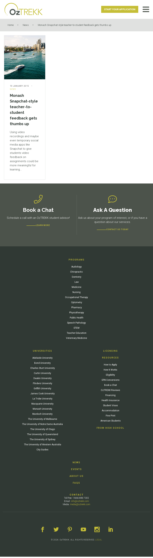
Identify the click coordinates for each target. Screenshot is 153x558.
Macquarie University (42, 405)
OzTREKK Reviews (110, 391)
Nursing (76, 293)
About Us (76, 477)
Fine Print (110, 417)
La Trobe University (42, 400)
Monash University (42, 410)
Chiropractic (76, 273)
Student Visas (110, 406)
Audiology (76, 268)
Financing (110, 396)
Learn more (43, 227)
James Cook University (42, 395)
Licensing (110, 352)
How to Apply (110, 366)
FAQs (76, 484)
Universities (42, 352)
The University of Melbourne (42, 420)
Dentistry (76, 278)
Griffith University (42, 389)
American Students (110, 422)
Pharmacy (76, 309)
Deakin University (42, 379)
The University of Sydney (42, 440)
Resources (110, 359)
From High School (110, 429)
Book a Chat (110, 386)
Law (77, 283)
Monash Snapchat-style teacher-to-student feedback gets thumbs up (74, 25)
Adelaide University (42, 359)
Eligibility (110, 376)
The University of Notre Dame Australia (42, 425)
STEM (76, 329)
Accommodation (110, 412)
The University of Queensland (42, 435)
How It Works (110, 371)
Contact (77, 496)
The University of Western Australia (42, 446)
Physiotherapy (76, 314)
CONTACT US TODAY (117, 231)
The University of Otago (42, 430)
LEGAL (98, 541)
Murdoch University (42, 415)
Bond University (42, 364)
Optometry (76, 303)
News (26, 25)
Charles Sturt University (42, 369)
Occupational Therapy (76, 298)
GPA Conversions (111, 381)
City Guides (42, 451)
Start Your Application (119, 9)
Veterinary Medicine (76, 339)
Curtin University (42, 374)
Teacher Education (76, 334)
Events (76, 470)
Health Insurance (111, 401)
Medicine (76, 288)
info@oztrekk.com (80, 502)
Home (11, 25)
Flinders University (42, 384)
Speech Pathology (76, 324)
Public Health (76, 319)
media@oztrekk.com (80, 505)
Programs (77, 261)
